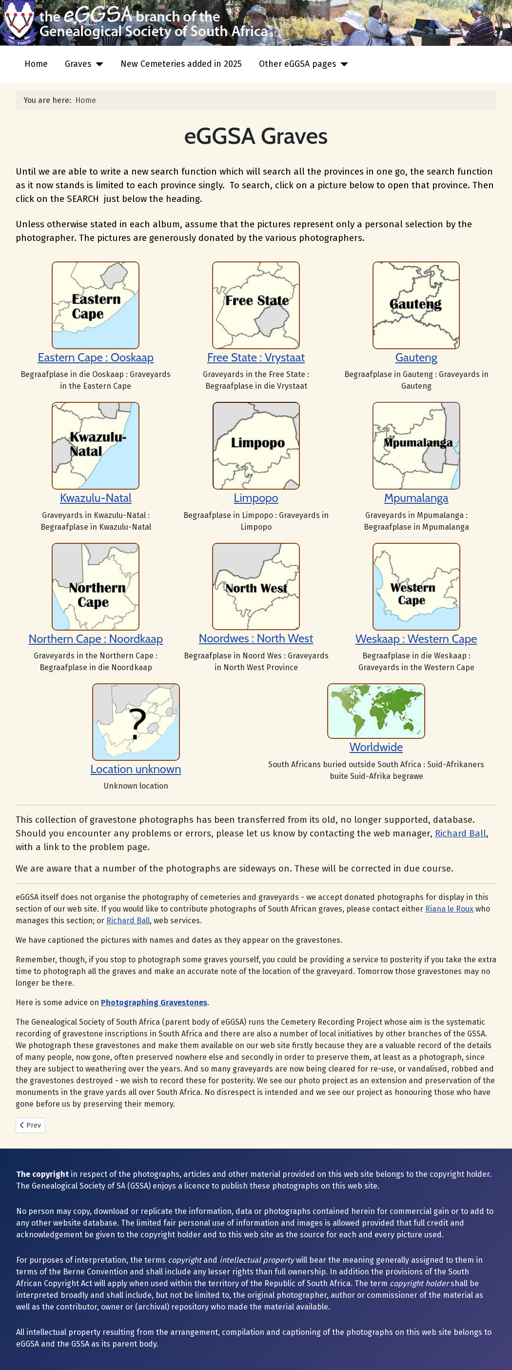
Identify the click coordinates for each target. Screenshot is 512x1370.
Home (36, 64)
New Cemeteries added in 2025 (181, 64)
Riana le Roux (449, 908)
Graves (78, 64)
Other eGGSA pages (297, 64)
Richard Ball (460, 833)
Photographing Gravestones (154, 1002)
